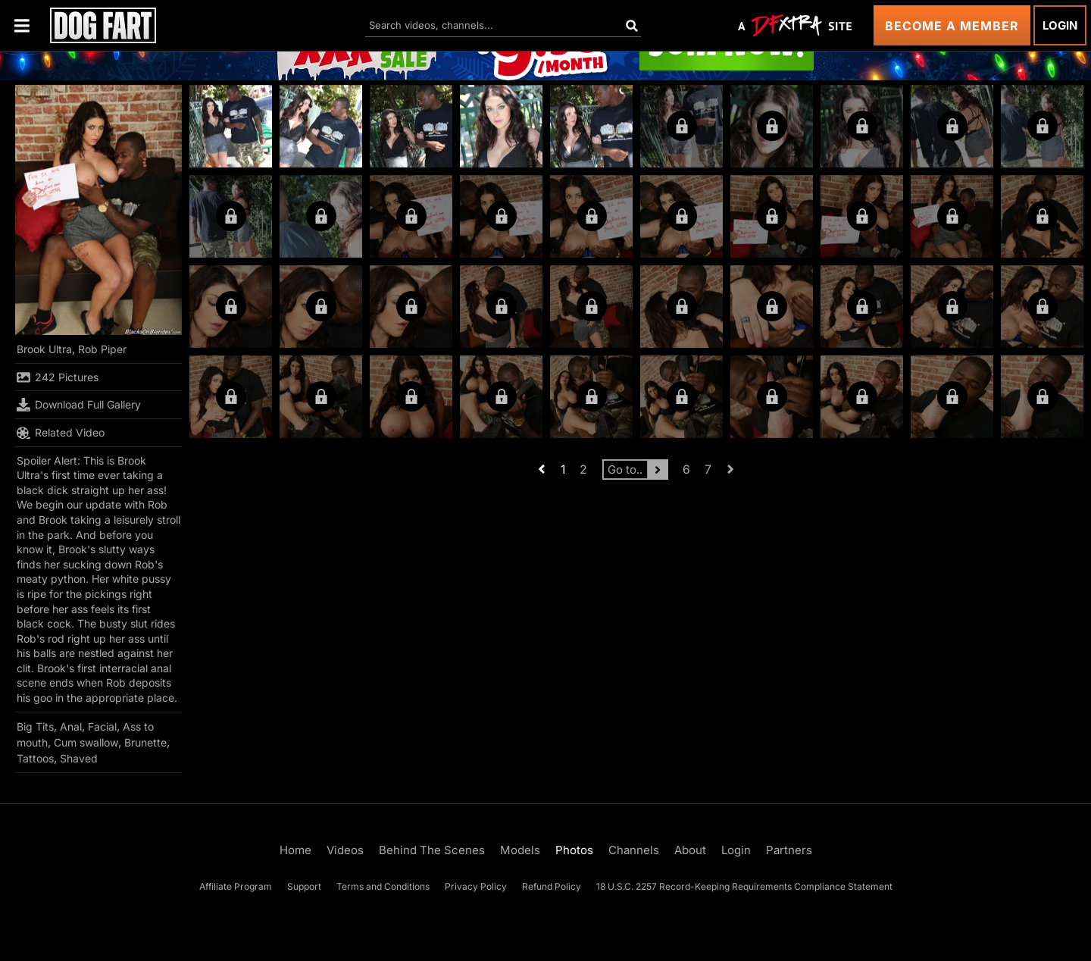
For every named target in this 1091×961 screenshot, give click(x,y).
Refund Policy (551, 886)
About (690, 850)
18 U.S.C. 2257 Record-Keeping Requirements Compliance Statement (744, 886)
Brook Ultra (44, 349)
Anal (71, 726)
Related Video (61, 433)
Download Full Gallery (79, 405)
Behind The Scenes (432, 850)
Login (1060, 25)
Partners (789, 850)
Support (304, 886)
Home (295, 850)
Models (520, 850)
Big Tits (35, 726)
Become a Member (952, 25)
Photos (574, 850)
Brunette (145, 742)
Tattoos (35, 758)
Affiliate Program (235, 886)
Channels (633, 850)
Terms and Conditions (383, 886)
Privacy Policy (476, 886)
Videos (345, 850)
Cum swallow (86, 742)
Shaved (79, 758)
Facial (102, 726)
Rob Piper (102, 349)
